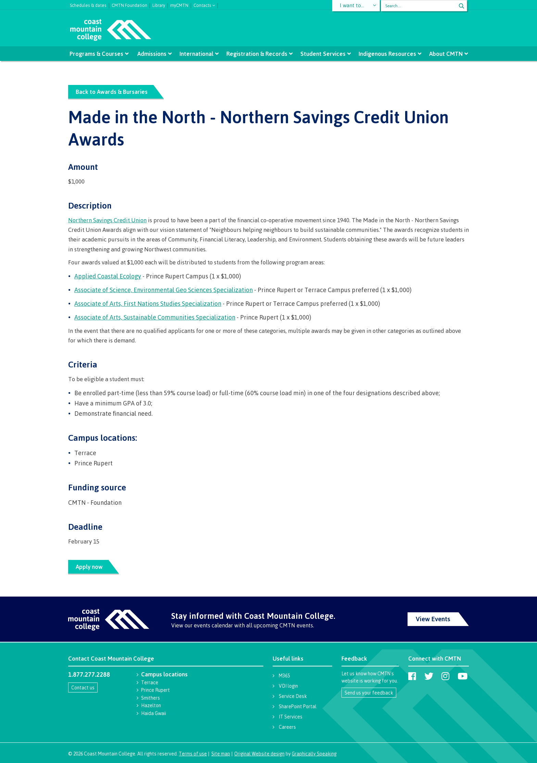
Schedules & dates (88, 4)
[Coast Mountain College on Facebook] (412, 676)
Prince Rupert (155, 690)
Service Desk (293, 696)
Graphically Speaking (314, 753)
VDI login (288, 686)
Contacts (202, 4)
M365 (284, 675)
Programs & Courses (97, 53)
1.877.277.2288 (89, 674)
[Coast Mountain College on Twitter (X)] (428, 676)
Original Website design (259, 753)
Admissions (152, 53)
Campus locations (164, 674)
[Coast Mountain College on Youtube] (462, 676)
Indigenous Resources (386, 53)
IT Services (290, 717)
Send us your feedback (369, 693)
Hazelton (151, 705)
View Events (433, 619)
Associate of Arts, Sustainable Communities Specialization (154, 317)
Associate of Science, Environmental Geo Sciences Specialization (163, 289)
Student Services (322, 53)
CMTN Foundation (129, 4)
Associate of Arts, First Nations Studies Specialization (147, 303)
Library (158, 4)
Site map (220, 753)
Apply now (89, 566)
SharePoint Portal (297, 706)
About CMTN (445, 53)
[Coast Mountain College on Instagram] (445, 676)
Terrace (149, 682)
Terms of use (193, 753)
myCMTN (179, 4)
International (197, 53)
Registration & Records (256, 53)
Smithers (150, 698)
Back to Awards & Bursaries (112, 91)
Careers (287, 727)
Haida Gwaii (153, 713)
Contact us (83, 687)
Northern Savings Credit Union (107, 220)
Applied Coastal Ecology (107, 276)
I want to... (352, 5)
